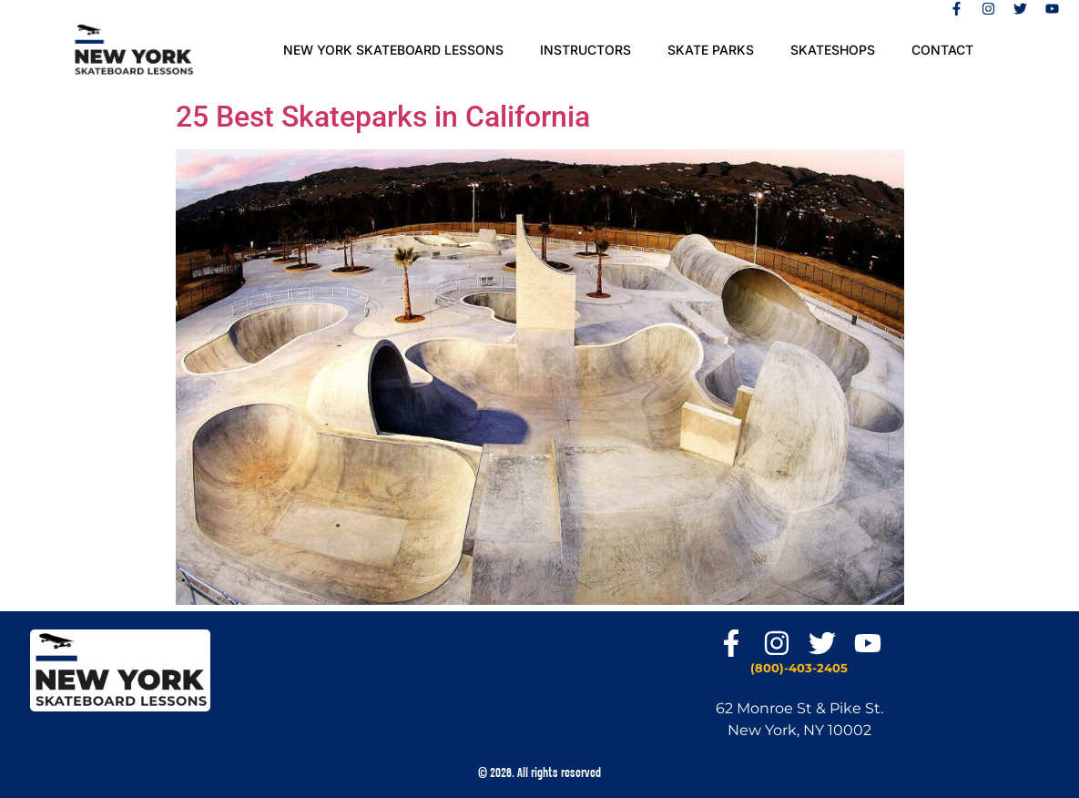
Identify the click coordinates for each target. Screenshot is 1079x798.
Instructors (585, 49)
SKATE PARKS (710, 49)
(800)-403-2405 (799, 667)
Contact (942, 49)
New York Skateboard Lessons (393, 49)
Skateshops (832, 49)
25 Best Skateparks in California (383, 116)
